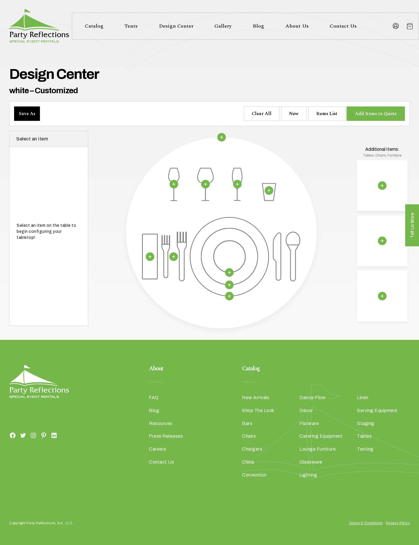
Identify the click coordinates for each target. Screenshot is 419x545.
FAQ (154, 397)
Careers (157, 449)
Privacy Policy (398, 523)
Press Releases (166, 436)
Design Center (176, 26)
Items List (326, 113)
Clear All (262, 113)
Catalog (94, 26)
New (294, 113)
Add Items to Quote (376, 113)
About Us (297, 26)
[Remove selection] (221, 137)
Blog (258, 26)
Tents (131, 26)
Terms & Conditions (366, 523)
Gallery (223, 26)
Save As (27, 113)
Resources (160, 423)
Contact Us (343, 26)
